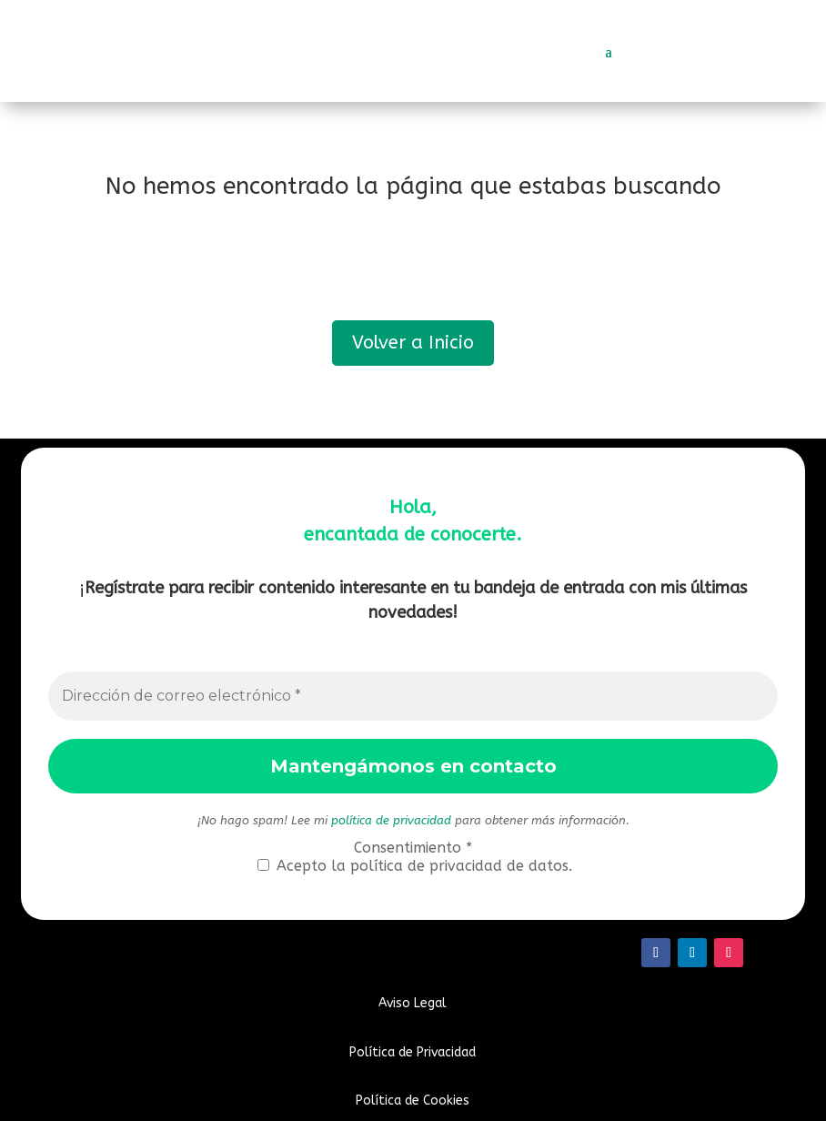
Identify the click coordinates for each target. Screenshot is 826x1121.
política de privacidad (391, 820)
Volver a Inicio (413, 342)
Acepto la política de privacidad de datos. (414, 865)
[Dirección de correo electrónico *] (413, 696)
